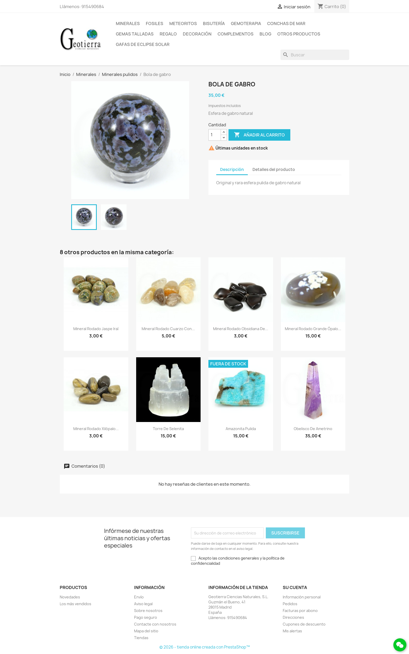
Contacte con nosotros (155, 624)
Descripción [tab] (232, 169)
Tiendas (141, 637)
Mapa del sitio (146, 630)
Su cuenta (295, 587)
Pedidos (290, 603)
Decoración (197, 34)
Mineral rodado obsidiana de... (240, 328)
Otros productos (298, 34)
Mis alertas (292, 630)
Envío (139, 596)
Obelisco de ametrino (313, 428)
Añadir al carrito (259, 135)
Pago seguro (145, 617)
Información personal (302, 596)
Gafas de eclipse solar (143, 44)
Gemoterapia (246, 23)
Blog (265, 34)
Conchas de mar (286, 23)
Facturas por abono (300, 610)
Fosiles (154, 23)
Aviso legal (143, 603)
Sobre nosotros (148, 610)
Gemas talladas (135, 34)
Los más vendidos (75, 603)
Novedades (70, 596)
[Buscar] (314, 55)
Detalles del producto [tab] (273, 169)
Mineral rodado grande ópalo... (313, 328)
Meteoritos (183, 23)
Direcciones (293, 617)
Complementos (236, 34)
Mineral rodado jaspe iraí (95, 328)
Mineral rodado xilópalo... (96, 428)
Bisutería (214, 23)
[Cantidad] (214, 135)
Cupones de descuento (304, 624)
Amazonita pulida (241, 428)
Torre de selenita (168, 428)
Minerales (128, 23)
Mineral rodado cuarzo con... (168, 328)
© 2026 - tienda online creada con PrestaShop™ (204, 647)
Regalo (168, 34)
